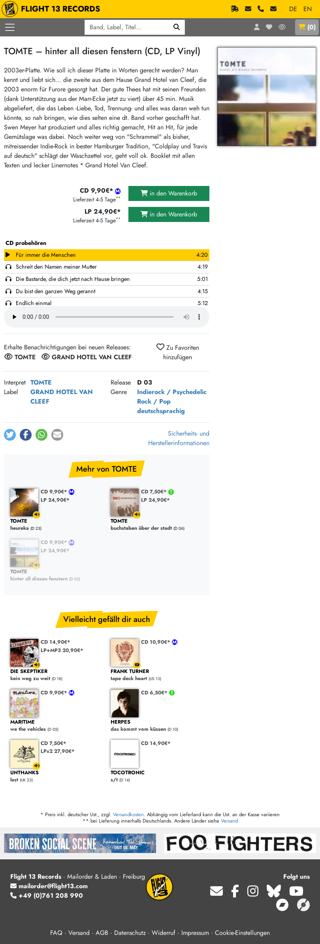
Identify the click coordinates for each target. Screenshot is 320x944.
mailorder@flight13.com (49, 886)
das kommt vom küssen (157, 726)
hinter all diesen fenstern (56, 575)
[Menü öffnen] (10, 27)
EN (307, 8)
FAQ (56, 932)
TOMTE (41, 382)
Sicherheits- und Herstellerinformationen (178, 438)
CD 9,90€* (55, 491)
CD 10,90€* (156, 642)
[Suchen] (177, 27)
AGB (102, 932)
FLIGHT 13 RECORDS (52, 9)
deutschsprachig (161, 410)
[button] (10, 435)
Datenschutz (130, 932)
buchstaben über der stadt (157, 525)
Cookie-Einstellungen (242, 932)
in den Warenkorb (169, 193)
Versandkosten (128, 814)
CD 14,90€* (55, 642)
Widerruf (163, 932)
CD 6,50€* (155, 692)
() (307, 27)
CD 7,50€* (154, 491)
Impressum (195, 932)
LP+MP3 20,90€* (62, 650)
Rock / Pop (154, 401)
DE (293, 8)
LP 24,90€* (55, 500)
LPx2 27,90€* (58, 751)
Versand (229, 821)
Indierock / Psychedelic (172, 391)
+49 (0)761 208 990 (46, 895)
